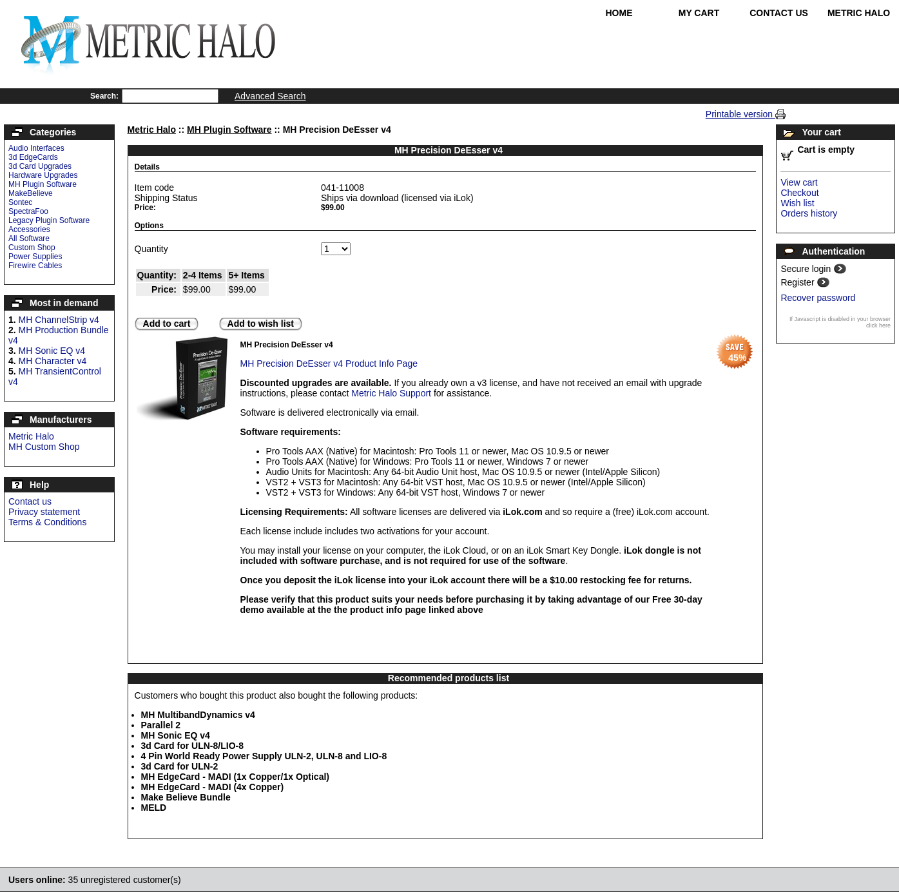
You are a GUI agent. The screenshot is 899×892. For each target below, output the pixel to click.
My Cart (699, 13)
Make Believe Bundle (186, 797)
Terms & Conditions (47, 522)
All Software (29, 238)
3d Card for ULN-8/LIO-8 (192, 746)
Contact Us (778, 13)
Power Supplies (35, 256)
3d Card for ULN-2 (179, 766)
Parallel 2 (161, 725)
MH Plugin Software (42, 184)
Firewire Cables (35, 265)
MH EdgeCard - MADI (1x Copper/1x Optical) (235, 776)
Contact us (30, 501)
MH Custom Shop (43, 446)
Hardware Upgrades (42, 175)
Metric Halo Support (391, 393)
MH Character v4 (53, 361)
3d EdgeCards (33, 157)
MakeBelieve (30, 193)
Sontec (20, 202)
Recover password (817, 298)
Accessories (29, 229)
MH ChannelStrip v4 (59, 320)
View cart (798, 182)
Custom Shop (31, 247)
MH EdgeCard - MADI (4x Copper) (212, 787)
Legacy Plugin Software (49, 220)
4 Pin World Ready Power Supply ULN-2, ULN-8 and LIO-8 (264, 756)
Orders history (808, 213)
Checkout (799, 193)
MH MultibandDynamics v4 (198, 715)
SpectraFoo (28, 211)
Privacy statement (44, 512)
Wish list (797, 203)
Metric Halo (858, 13)
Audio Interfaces (36, 148)
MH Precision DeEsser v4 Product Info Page (329, 363)
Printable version (740, 114)
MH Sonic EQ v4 (52, 350)
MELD (154, 807)
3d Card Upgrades (40, 166)
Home (619, 13)
